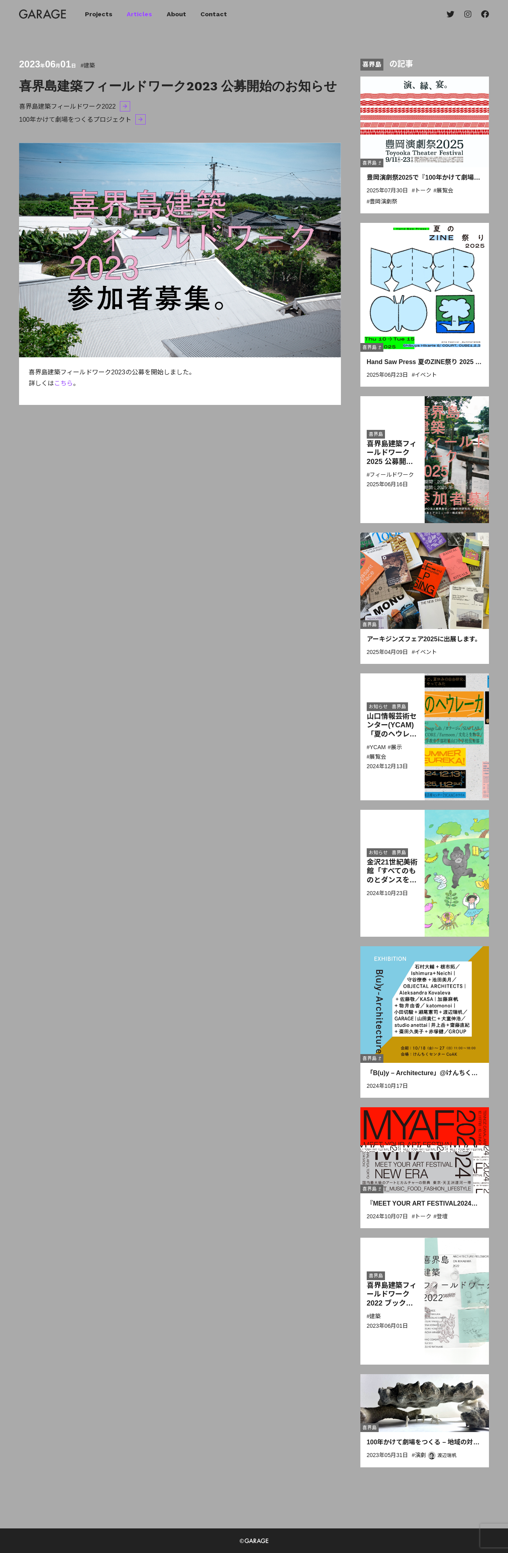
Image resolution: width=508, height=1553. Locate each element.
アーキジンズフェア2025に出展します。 (424, 639)
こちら (63, 383)
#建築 (88, 65)
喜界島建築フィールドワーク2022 (67, 106)
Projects (98, 14)
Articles (139, 14)
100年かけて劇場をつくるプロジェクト (75, 119)
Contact (213, 14)
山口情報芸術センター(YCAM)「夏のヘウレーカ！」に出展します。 (392, 734)
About (176, 14)
